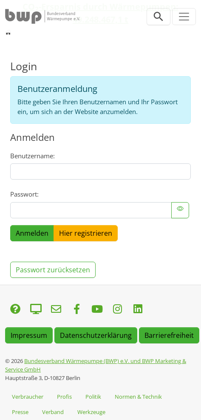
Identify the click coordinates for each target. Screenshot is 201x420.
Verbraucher (27, 396)
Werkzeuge (91, 412)
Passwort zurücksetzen (53, 269)
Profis (64, 396)
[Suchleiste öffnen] (158, 16)
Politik (93, 396)
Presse (20, 412)
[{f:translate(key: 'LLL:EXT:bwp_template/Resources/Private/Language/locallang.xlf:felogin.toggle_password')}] (180, 210)
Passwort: (24, 194)
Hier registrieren (85, 233)
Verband (53, 412)
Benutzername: (32, 155)
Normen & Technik (138, 396)
